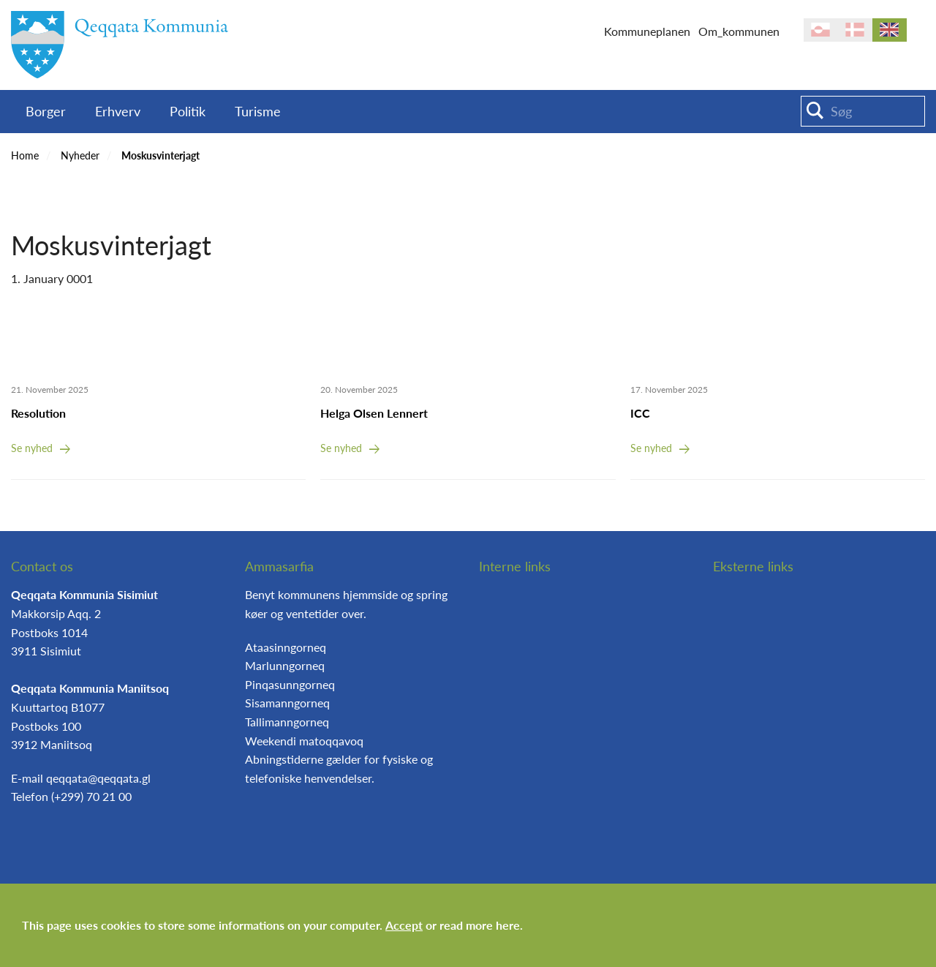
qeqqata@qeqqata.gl (98, 778)
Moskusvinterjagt (160, 155)
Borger (46, 111)
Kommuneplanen (647, 31)
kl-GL (821, 30)
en (889, 30)
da (855, 30)
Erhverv (117, 111)
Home (25, 155)
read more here (479, 925)
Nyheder (80, 155)
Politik (187, 111)
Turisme (258, 111)
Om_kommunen (739, 31)
